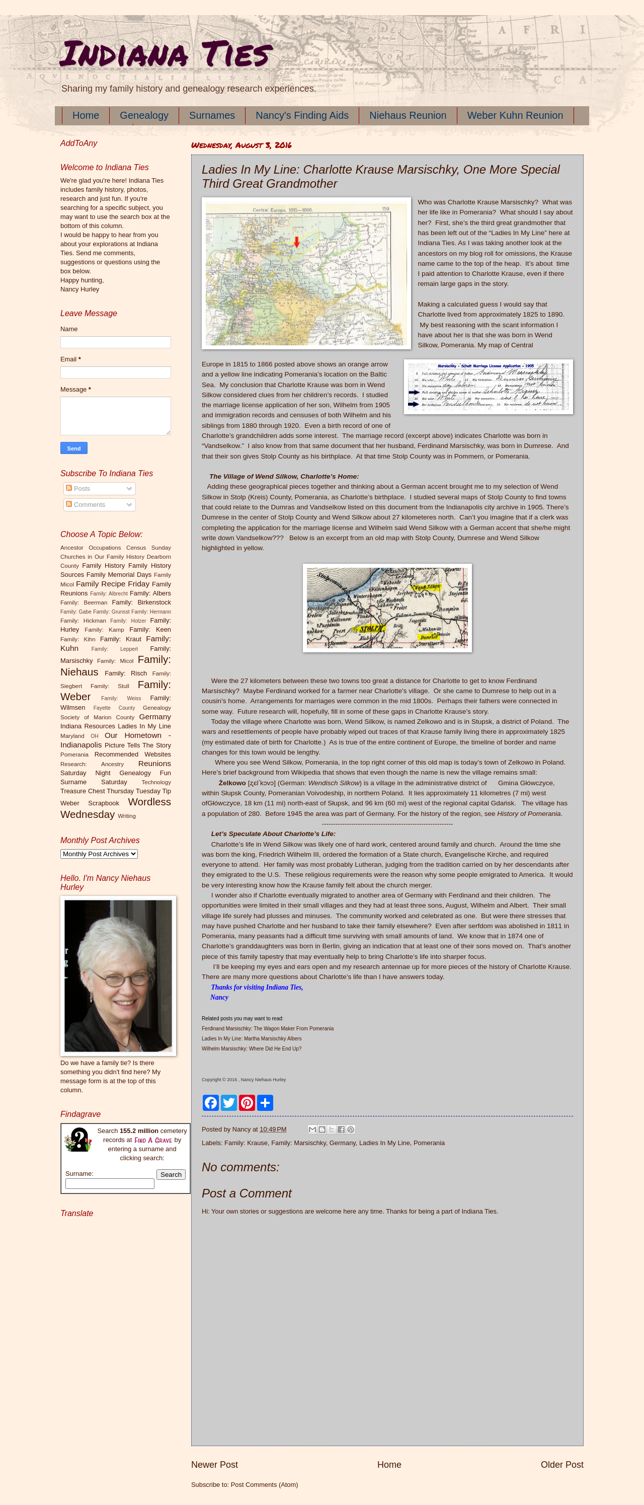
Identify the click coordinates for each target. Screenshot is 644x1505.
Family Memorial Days (119, 574)
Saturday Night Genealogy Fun (115, 773)
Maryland (72, 736)
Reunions (154, 763)
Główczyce (223, 803)
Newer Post (214, 1465)
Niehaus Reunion (407, 115)
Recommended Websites (133, 754)
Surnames (212, 115)
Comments (85, 504)
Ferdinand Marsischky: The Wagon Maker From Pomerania (268, 1028)
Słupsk (338, 803)
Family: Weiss (121, 698)
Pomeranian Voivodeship (306, 793)
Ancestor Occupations (90, 548)
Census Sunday (148, 548)
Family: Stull (110, 686)
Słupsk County (242, 793)
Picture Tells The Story (138, 745)
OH (94, 736)
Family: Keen (150, 629)
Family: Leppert (115, 649)
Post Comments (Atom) (264, 1484)
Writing (127, 816)
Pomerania (429, 1143)
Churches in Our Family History (102, 557)
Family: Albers (150, 593)
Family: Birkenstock (142, 602)
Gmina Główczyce (525, 783)
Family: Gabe (76, 612)
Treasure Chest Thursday (97, 791)
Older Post (562, 1465)
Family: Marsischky (298, 1143)
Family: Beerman (83, 602)
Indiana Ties (164, 52)
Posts (78, 488)
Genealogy (144, 115)
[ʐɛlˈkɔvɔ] (262, 783)
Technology (156, 782)
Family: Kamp (104, 630)
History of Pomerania (528, 813)
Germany (343, 1143)
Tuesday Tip (153, 791)
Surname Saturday (93, 782)
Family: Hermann (151, 612)
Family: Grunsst (111, 612)
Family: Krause (246, 1143)
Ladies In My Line (384, 1143)
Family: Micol (115, 661)
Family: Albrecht (109, 593)
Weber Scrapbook (89, 803)
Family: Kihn (78, 639)
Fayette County (114, 708)
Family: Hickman (83, 621)
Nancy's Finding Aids (302, 115)
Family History (103, 565)
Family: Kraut (120, 639)
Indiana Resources (87, 726)
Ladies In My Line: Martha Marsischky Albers (251, 1038)
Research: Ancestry (92, 764)
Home (85, 115)
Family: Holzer (128, 621)
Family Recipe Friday (112, 583)
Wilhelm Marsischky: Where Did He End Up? (251, 1048)
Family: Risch (126, 673)
